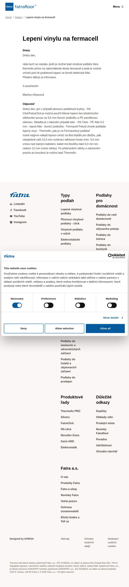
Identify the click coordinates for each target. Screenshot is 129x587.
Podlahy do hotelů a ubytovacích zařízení (68, 365)
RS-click (66, 429)
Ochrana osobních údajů (89, 542)
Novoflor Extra (70, 435)
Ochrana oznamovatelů (70, 509)
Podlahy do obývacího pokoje (107, 226)
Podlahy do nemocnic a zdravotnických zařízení (70, 347)
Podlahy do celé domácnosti (106, 216)
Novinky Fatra (70, 495)
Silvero (65, 417)
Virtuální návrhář (106, 451)
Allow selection (64, 328)
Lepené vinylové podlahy (71, 211)
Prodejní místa (105, 423)
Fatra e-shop (69, 489)
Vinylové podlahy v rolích (72, 231)
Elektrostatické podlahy (70, 241)
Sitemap (65, 538)
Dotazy (18, 17)
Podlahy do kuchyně (103, 247)
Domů (8, 17)
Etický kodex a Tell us (70, 519)
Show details (111, 317)
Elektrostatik (69, 447)
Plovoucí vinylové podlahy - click (72, 221)
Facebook (18, 210)
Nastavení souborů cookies (113, 542)
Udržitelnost (104, 445)
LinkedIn (17, 204)
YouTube (17, 216)
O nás (64, 477)
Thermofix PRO (70, 411)
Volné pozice (69, 501)
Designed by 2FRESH (22, 538)
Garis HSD (67, 441)
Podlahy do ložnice (103, 236)
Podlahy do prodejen (68, 379)
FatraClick (67, 423)
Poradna (101, 439)
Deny (23, 328)
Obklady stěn (104, 417)
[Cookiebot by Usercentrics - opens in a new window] (110, 256)
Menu (118, 6)
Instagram (18, 222)
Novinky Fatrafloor (102, 431)
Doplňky (101, 411)
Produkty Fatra (70, 483)
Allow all (105, 328)
